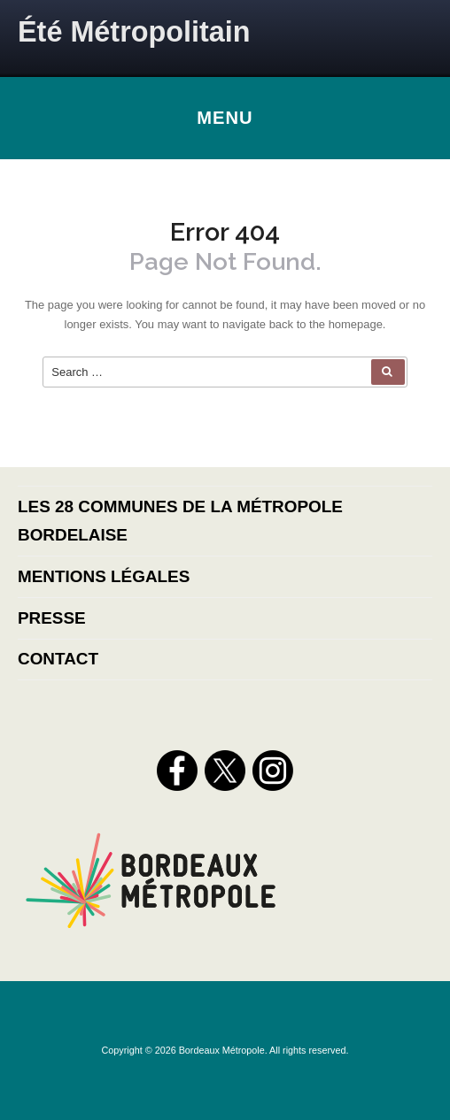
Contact (58, 658)
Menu (224, 117)
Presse (52, 618)
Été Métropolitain (134, 32)
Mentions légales (104, 576)
